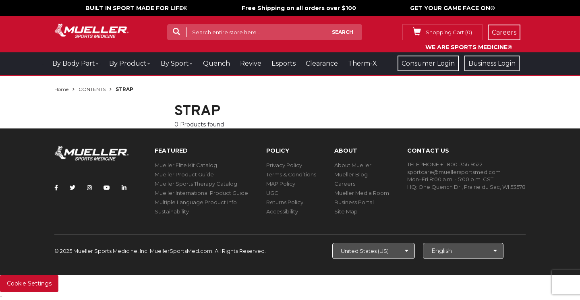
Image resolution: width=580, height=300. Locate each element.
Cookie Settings (29, 283)
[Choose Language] (463, 251)
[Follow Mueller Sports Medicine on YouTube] (107, 187)
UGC (272, 193)
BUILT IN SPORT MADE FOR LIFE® (136, 8)
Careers (344, 183)
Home (61, 89)
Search (342, 32)
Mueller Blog (351, 174)
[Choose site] (373, 251)
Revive (250, 63)
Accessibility (282, 211)
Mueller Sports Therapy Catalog (196, 183)
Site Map (346, 211)
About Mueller (352, 165)
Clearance (322, 63)
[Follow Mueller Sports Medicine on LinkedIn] (124, 187)
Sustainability (172, 211)
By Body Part (73, 63)
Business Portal (354, 202)
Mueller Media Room (361, 193)
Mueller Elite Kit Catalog (186, 165)
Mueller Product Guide (184, 174)
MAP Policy (280, 183)
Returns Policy (284, 202)
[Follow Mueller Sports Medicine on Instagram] (89, 187)
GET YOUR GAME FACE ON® (452, 8)
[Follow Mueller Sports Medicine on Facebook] (56, 187)
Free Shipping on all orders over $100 (299, 8)
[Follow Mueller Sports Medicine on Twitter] (72, 187)
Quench (216, 63)
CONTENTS (92, 89)
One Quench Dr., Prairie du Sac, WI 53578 (472, 187)
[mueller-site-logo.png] (91, 30)
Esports (283, 63)
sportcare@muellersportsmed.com (454, 172)
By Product (128, 63)
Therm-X (362, 63)
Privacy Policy (284, 165)
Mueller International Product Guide (201, 193)
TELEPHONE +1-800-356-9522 (445, 164)
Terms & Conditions (291, 174)
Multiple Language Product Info (196, 202)
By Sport (175, 63)
